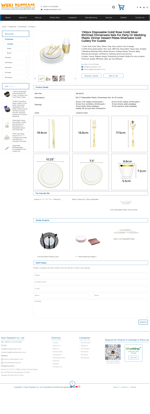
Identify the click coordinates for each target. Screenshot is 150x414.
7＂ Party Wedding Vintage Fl (86, 280)
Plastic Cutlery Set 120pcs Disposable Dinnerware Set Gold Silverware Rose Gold (86, 230)
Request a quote (91, 76)
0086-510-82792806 (50, 6)
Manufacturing (91, 18)
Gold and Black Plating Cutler (48, 280)
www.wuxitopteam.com (13, 383)
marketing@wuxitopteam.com (94, 69)
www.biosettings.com (12, 386)
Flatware (8, 57)
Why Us (38, 18)
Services (109, 18)
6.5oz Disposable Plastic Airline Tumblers (124, 230)
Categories (72, 18)
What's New (55, 18)
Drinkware (8, 62)
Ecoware (8, 72)
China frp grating (63, 411)
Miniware (8, 67)
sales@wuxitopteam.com (52, 9)
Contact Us (139, 18)
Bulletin (124, 18)
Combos (32, 27)
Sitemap (133, 411)
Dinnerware (22, 27)
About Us (23, 18)
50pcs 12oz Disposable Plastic (124, 280)
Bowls (9, 53)
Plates (9, 48)
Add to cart (113, 76)
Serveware (8, 77)
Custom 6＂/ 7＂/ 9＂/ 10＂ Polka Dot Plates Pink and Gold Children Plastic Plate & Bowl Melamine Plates (48, 230)
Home (7, 18)
